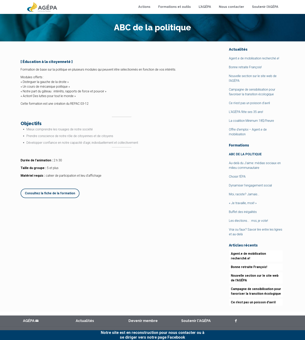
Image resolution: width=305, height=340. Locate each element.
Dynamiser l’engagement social (250, 185)
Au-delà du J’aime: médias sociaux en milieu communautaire (255, 165)
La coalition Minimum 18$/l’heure (251, 121)
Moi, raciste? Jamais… (244, 194)
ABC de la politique (245, 154)
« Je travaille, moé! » (243, 203)
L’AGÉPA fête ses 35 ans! (246, 112)
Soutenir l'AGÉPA (196, 321)
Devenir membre (143, 321)
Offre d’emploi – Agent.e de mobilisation (248, 132)
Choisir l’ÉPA (237, 176)
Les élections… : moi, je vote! (248, 221)
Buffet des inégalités (243, 212)
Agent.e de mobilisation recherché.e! (254, 58)
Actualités (85, 321)
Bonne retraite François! (245, 67)
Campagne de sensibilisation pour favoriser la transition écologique (252, 92)
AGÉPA (29, 321)
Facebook (176, 337)
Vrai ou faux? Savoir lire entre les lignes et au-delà (255, 232)
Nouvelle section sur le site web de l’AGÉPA (253, 78)
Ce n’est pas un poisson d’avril (249, 103)
